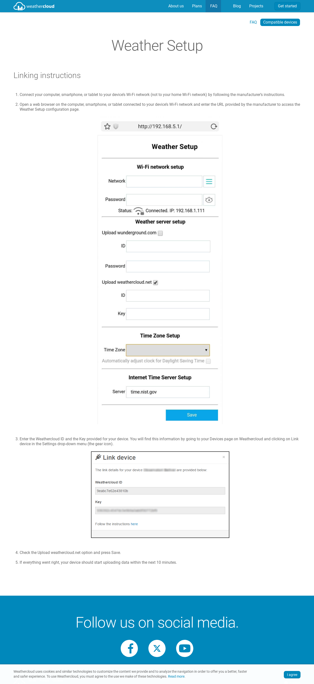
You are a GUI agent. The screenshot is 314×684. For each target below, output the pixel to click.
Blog (236, 6)
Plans (196, 6)
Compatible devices (280, 22)
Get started (287, 6)
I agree (292, 675)
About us (175, 6)
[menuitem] (175, 6)
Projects (255, 6)
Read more (176, 676)
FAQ (213, 6)
